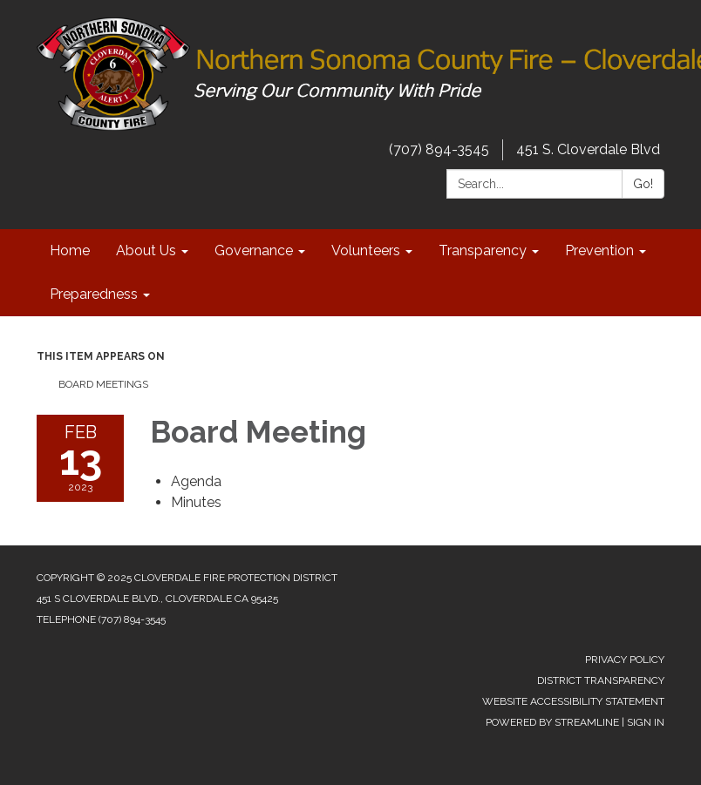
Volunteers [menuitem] (365, 250)
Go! (643, 184)
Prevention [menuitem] (599, 250)
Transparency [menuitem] (483, 250)
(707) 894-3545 (439, 149)
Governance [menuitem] (253, 250)
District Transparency (600, 680)
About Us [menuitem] (146, 250)
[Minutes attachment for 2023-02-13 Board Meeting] (196, 502)
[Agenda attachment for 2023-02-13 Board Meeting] (196, 481)
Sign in (645, 722)
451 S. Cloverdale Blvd (588, 149)
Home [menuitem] (70, 250)
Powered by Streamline (552, 722)
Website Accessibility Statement (573, 701)
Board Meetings (103, 384)
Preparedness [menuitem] (94, 294)
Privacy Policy (624, 659)
